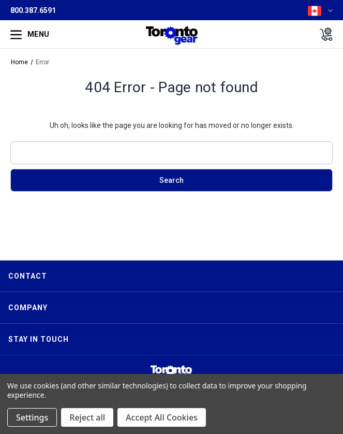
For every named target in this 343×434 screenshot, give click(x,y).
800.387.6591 (33, 10)
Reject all (87, 417)
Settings (32, 417)
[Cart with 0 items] (323, 34)
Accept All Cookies (162, 417)
